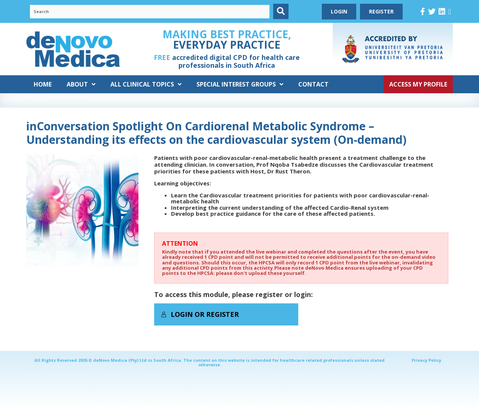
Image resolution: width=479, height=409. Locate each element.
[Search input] (149, 11)
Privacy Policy (426, 360)
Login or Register (200, 314)
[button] (281, 11)
